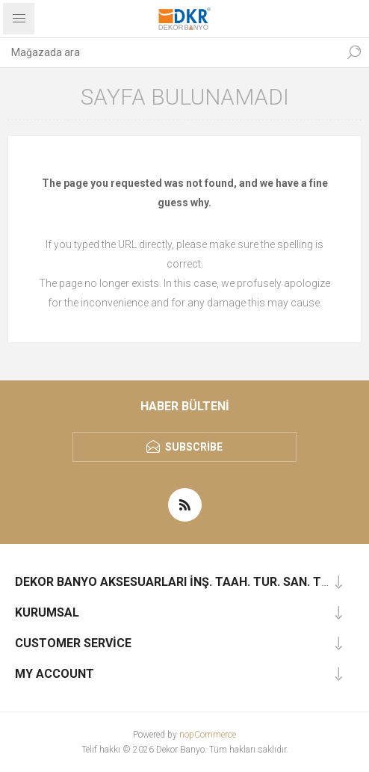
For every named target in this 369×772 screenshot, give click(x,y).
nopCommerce (207, 734)
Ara (354, 52)
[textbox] (169, 52)
